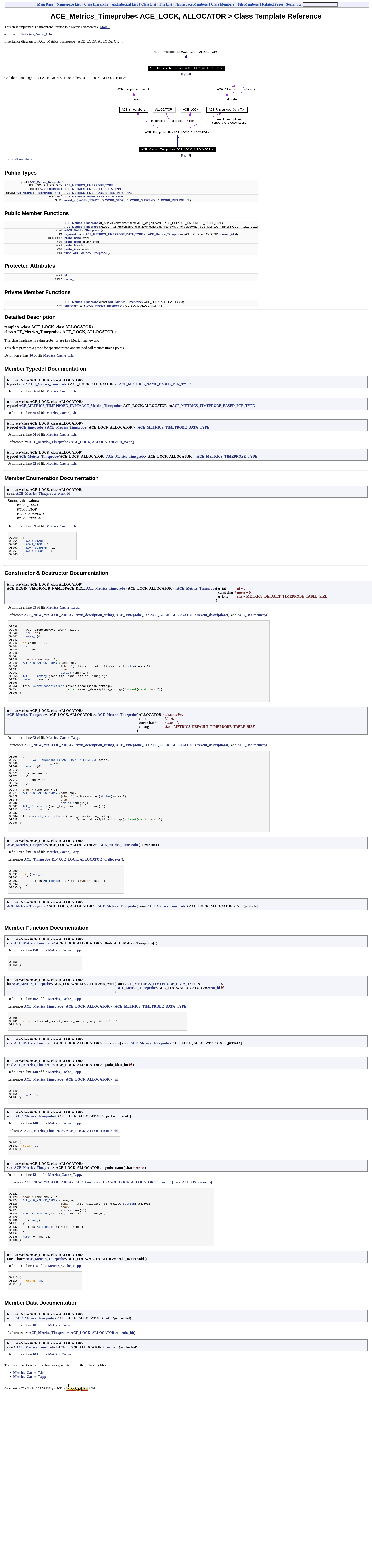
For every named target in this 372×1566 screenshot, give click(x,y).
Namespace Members (191, 4)
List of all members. (18, 160)
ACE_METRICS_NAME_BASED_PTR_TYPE (93, 197)
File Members (248, 4)
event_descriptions (48, 703)
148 (35, 1113)
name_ (69, 280)
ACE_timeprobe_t (51, 189)
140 (35, 1166)
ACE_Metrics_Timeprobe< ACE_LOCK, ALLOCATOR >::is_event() (81, 442)
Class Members (222, 4)
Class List (148, 4)
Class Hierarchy (96, 4)
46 (31, 356)
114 (35, 1321)
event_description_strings (94, 619)
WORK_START (89, 201)
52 (34, 464)
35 (34, 612)
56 (34, 392)
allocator (53, 917)
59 (34, 527)
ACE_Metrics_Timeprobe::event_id (43, 494)
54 (34, 435)
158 (35, 988)
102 (35, 1038)
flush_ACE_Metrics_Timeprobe (85, 253)
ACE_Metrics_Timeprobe (45, 182)
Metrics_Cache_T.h (36, 35)
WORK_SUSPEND (142, 201)
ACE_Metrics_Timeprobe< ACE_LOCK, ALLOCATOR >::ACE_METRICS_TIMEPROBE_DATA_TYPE (105, 1045)
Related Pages (272, 4)
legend (186, 74)
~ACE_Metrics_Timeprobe (82, 231)
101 (35, 1382)
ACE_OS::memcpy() (252, 619)
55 (34, 413)
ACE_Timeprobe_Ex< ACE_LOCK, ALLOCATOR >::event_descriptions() (172, 619)
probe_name (72, 238)
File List (165, 4)
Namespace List (69, 4)
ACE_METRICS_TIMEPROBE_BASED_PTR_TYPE (98, 193)
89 (34, 885)
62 (34, 757)
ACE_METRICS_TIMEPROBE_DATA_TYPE (93, 189)
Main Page (45, 4)
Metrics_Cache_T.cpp (62, 612)
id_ (66, 276)
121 (35, 1220)
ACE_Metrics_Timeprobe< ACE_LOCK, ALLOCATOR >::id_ (71, 1120)
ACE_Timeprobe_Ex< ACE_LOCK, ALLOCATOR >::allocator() (73, 893)
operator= (71, 306)
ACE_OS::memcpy (35, 691)
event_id (70, 201)
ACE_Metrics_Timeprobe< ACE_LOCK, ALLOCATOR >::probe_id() (82, 1389)
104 (35, 1411)
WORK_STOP (114, 201)
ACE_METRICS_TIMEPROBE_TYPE (88, 186)
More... (105, 27)
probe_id (70, 246)
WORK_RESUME (172, 201)
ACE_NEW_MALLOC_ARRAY (49, 619)
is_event (70, 235)
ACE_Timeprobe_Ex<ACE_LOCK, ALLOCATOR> (65, 780)
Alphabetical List (125, 4)
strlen (130, 679)
